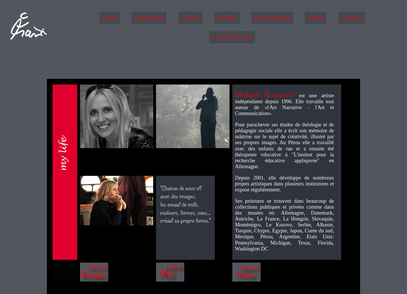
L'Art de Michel (232, 37)
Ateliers (227, 17)
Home (109, 17)
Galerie (190, 17)
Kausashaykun (272, 17)
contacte (351, 17)
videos (316, 17)
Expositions (149, 17)
